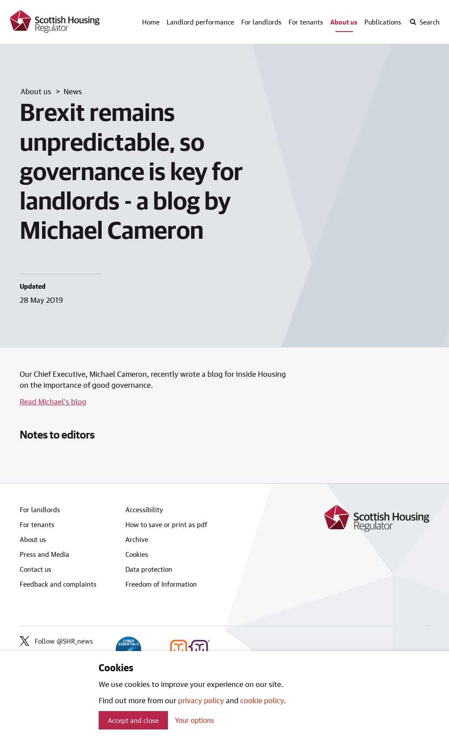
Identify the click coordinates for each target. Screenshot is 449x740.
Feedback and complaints (58, 584)
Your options (194, 720)
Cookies (136, 554)
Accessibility (144, 509)
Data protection (148, 569)
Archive (136, 539)
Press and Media (44, 554)
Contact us (35, 569)
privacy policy (201, 700)
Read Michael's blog (53, 401)
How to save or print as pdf (166, 524)
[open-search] (424, 22)
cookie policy (262, 700)
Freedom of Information (161, 584)
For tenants (306, 22)
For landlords (261, 22)
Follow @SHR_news (56, 641)
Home (151, 22)
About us (343, 22)
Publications (382, 22)
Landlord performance (200, 22)
